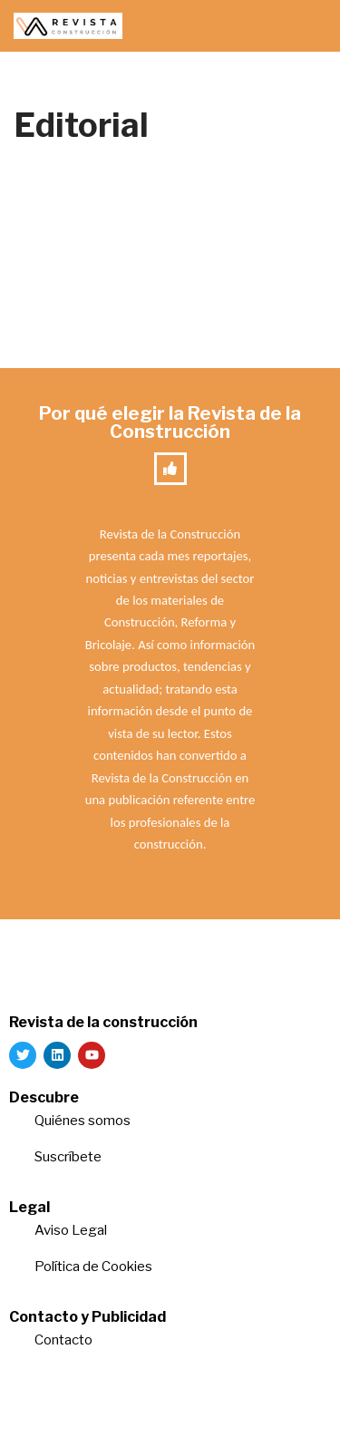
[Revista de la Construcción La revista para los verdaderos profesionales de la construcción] (68, 26)
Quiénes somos (82, 1120)
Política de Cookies (93, 1266)
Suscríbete (69, 1157)
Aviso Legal (70, 1230)
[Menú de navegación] (305, 26)
